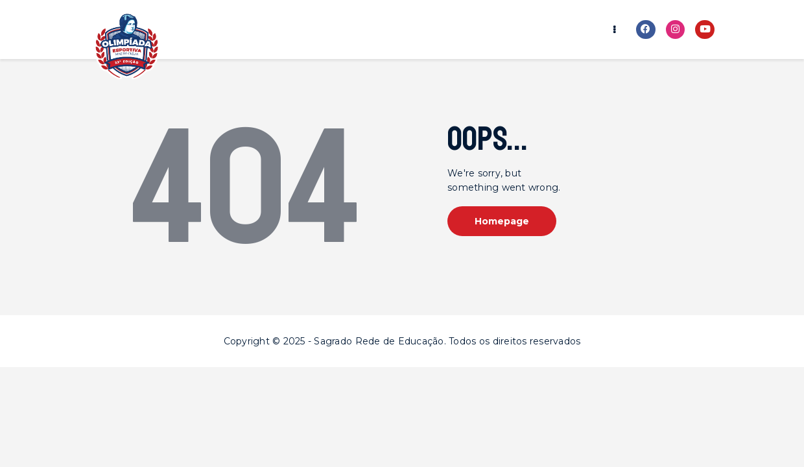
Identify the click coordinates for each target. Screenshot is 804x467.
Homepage (502, 221)
